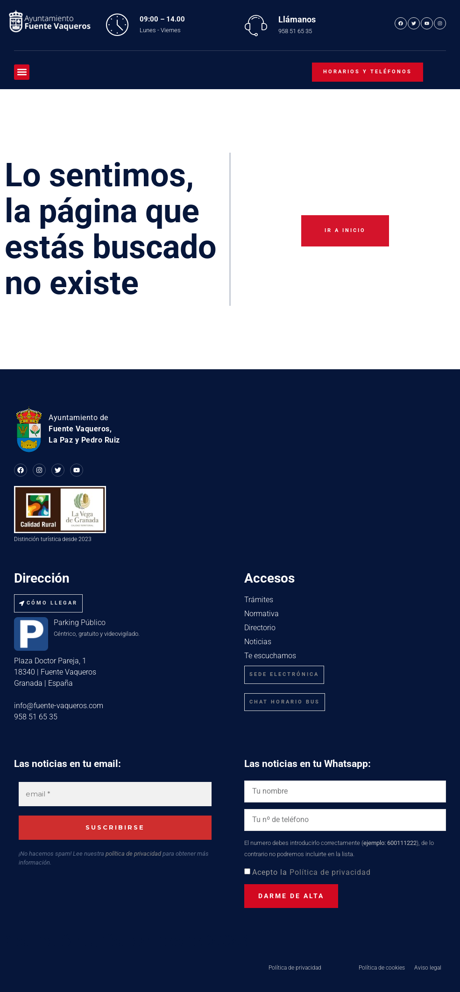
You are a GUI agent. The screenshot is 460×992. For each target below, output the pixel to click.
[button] (21, 72)
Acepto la (311, 872)
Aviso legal (427, 967)
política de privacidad (133, 853)
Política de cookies (382, 967)
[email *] (115, 794)
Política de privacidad (330, 872)
